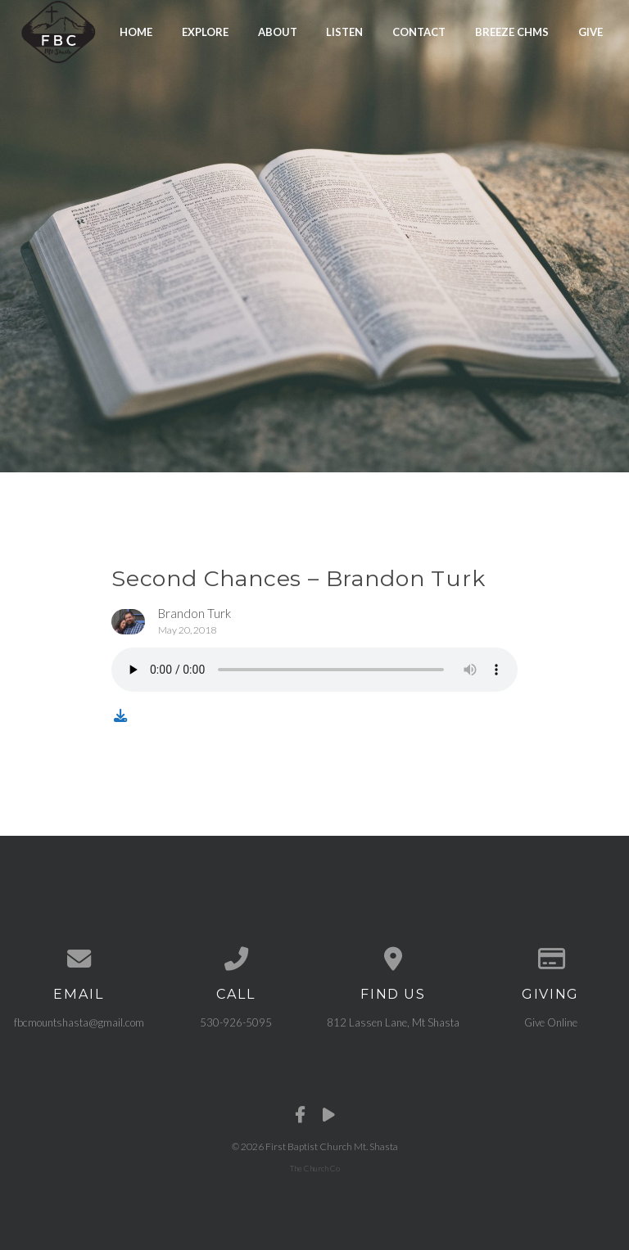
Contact (419, 31)
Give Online (550, 1022)
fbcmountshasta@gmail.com (79, 1022)
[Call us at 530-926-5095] (236, 959)
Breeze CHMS (512, 31)
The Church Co (315, 1168)
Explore (205, 31)
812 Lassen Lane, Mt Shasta (393, 1022)
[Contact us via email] (79, 959)
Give (590, 31)
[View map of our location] (393, 959)
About (277, 31)
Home (136, 31)
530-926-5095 (236, 1022)
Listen (344, 31)
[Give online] (550, 959)
